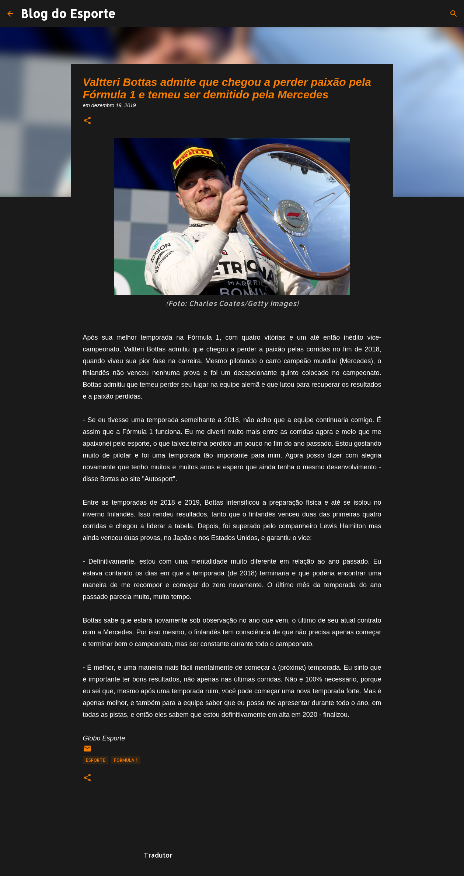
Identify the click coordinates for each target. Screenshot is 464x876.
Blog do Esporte (68, 13)
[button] (87, 121)
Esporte (95, 760)
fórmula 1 (125, 760)
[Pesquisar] (453, 13)
